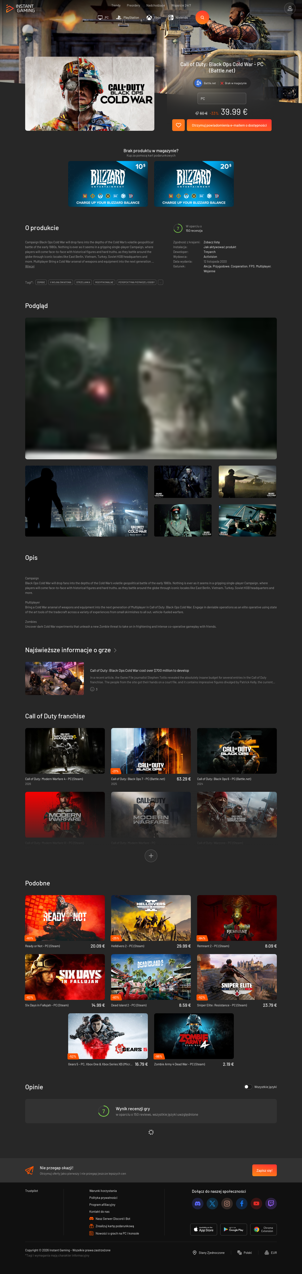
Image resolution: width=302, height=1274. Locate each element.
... (160, 282)
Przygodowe (221, 266)
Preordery (133, 5)
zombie (41, 282)
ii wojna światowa (60, 282)
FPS (252, 266)
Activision (210, 256)
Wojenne (209, 271)
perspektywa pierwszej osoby (136, 282)
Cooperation (239, 266)
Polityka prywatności (103, 1197)
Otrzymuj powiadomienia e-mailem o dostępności (229, 125)
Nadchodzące (155, 5)
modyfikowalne (104, 282)
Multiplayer (263, 266)
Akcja (207, 266)
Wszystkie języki (260, 1086)
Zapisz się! (264, 1170)
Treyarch (210, 252)
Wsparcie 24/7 (181, 5)
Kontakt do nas (99, 1211)
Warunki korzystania (103, 1191)
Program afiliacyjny (102, 1204)
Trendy (116, 5)
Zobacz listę (212, 242)
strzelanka (83, 282)
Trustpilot (31, 1191)
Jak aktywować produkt (220, 247)
